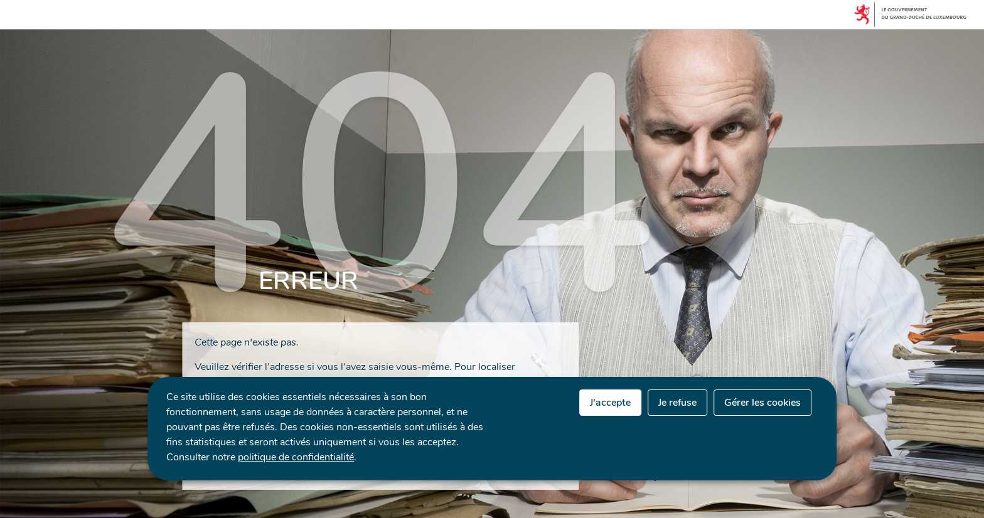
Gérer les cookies (762, 403)
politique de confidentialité (296, 457)
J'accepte (610, 403)
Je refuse (677, 403)
